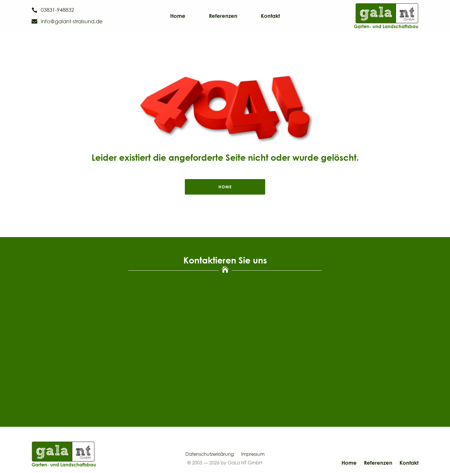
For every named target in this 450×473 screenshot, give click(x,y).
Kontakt (270, 16)
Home (177, 16)
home (225, 186)
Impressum (253, 454)
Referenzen (223, 16)
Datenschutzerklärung (209, 454)
